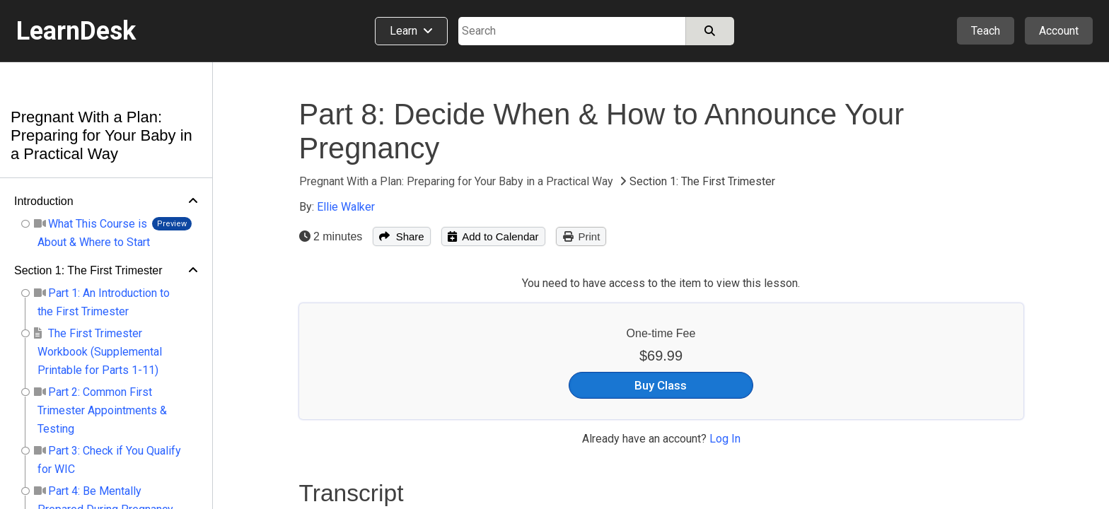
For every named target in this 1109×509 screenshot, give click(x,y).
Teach (985, 30)
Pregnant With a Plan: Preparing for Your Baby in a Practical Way (101, 135)
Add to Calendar (493, 236)
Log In (725, 438)
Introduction (44, 201)
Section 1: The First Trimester (88, 270)
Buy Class (660, 385)
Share (401, 236)
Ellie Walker (346, 206)
